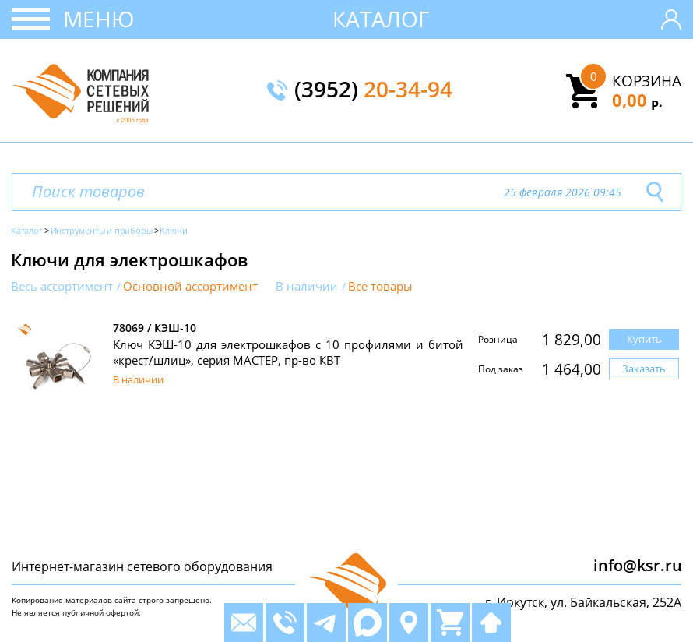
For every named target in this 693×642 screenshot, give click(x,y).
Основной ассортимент (190, 286)
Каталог (381, 19)
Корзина (646, 81)
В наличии (307, 286)
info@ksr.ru (637, 565)
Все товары (380, 286)
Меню (98, 19)
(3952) (373, 90)
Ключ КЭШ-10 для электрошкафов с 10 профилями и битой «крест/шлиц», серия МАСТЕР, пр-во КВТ (288, 352)
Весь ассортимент (62, 286)
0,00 (637, 99)
